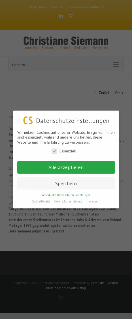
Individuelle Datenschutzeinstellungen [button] (66, 195)
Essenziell (64, 151)
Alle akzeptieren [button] (66, 167)
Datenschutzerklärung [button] (68, 201)
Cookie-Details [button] (41, 201)
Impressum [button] (93, 201)
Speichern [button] (66, 183)
